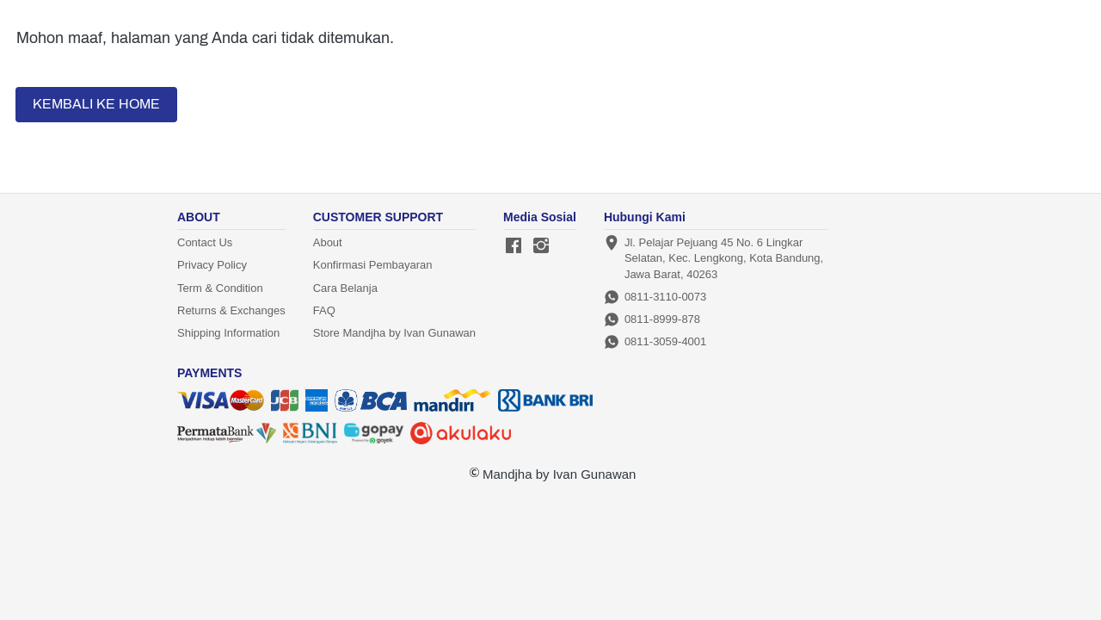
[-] (513, 246)
